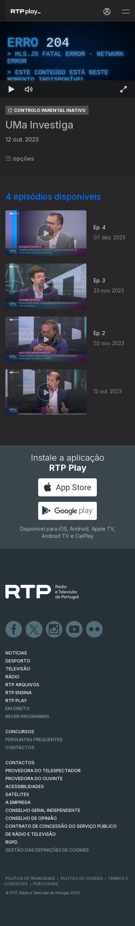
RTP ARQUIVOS (22, 684)
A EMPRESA (18, 802)
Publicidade (45, 884)
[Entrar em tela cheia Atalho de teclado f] (123, 89)
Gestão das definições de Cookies (47, 850)
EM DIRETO (17, 708)
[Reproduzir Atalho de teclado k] (11, 89)
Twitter (34, 629)
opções (19, 158)
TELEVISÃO (17, 668)
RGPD (11, 842)
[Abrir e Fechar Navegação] (125, 11)
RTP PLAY (16, 700)
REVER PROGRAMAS (27, 716)
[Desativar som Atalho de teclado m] (28, 89)
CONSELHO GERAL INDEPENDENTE (42, 810)
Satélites (17, 794)
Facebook (14, 629)
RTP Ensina (18, 692)
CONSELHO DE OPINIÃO (31, 818)
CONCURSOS (19, 731)
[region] (67, 60)
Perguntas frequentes (34, 739)
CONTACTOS (20, 762)
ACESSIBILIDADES (24, 786)
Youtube (74, 629)
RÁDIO (12, 676)
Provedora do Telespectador (43, 770)
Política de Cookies (81, 878)
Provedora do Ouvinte (34, 778)
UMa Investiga (39, 125)
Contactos (20, 747)
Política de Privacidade (30, 878)
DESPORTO (17, 661)
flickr (94, 629)
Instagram (54, 629)
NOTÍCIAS (16, 653)
